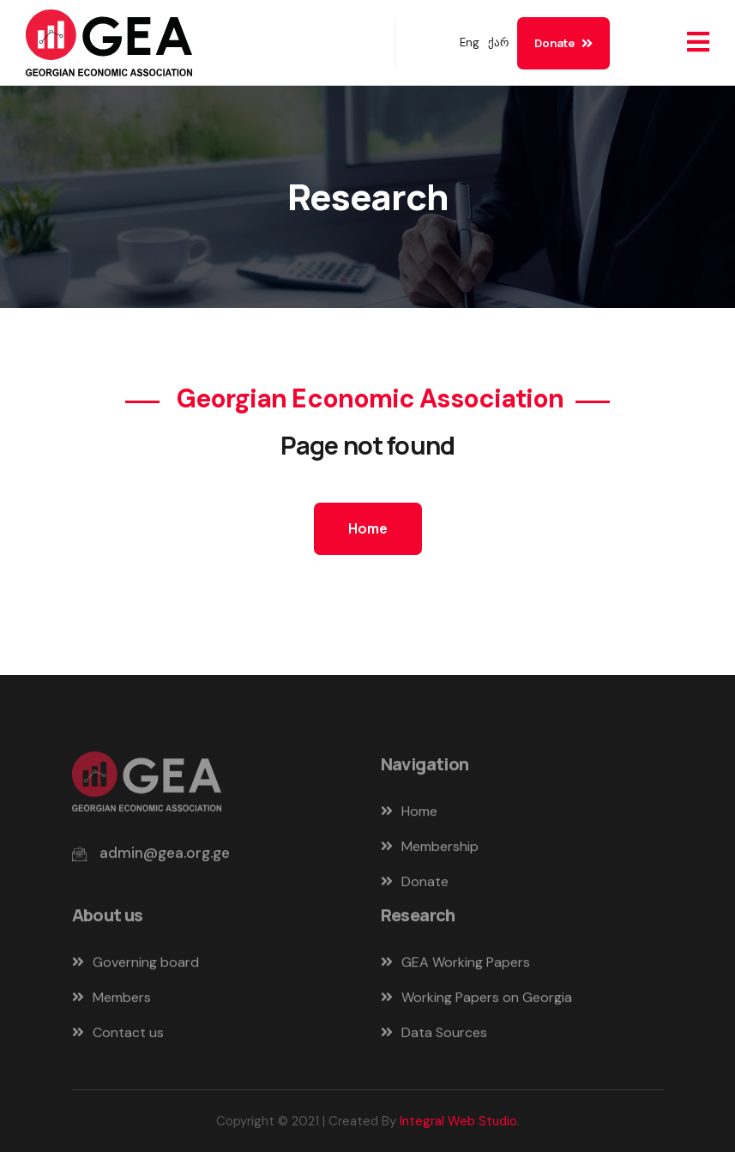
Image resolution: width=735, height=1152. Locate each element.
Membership (430, 850)
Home (368, 528)
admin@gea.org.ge (164, 856)
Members (111, 1001)
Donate (563, 43)
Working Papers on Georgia (476, 1001)
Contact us (118, 1037)
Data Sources (434, 1037)
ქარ (498, 42)
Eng (469, 42)
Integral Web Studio (458, 1121)
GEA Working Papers (455, 966)
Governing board (135, 966)
